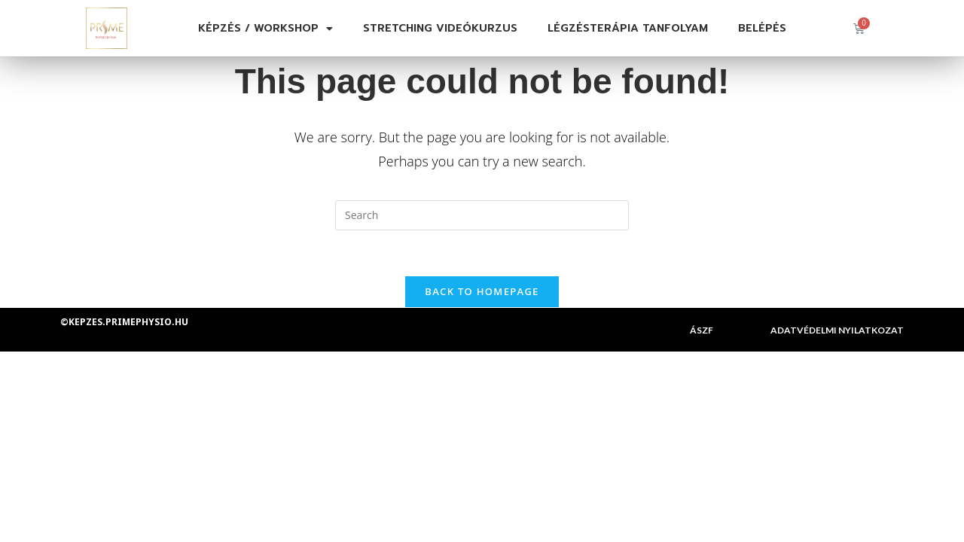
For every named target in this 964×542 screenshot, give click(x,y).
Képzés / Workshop (265, 28)
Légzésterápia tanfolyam (628, 28)
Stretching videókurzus (440, 28)
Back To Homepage (481, 291)
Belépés (762, 28)
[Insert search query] (482, 215)
